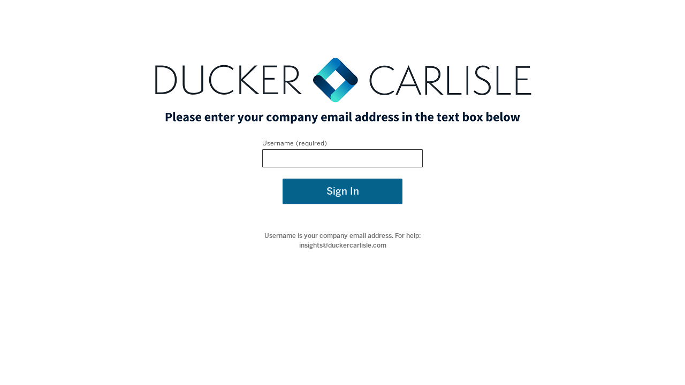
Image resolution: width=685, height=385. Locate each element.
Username (278, 143)
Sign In (342, 191)
